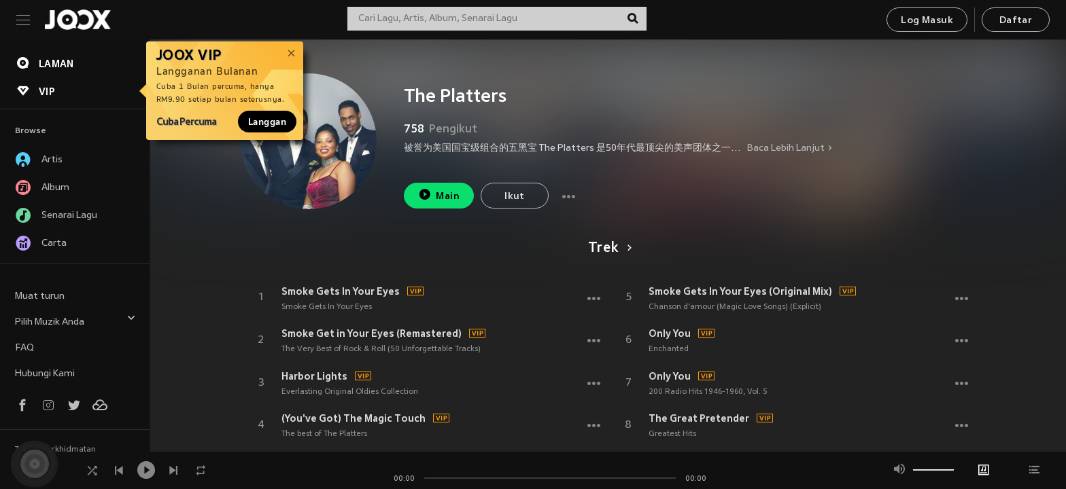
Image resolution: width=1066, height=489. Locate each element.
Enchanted (669, 349)
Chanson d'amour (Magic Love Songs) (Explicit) (735, 307)
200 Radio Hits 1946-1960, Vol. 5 (708, 392)
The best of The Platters (324, 434)
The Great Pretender (699, 418)
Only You (670, 333)
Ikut (514, 197)
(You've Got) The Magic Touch (353, 418)
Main (439, 194)
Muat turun (40, 296)
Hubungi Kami (45, 374)
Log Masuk (927, 21)
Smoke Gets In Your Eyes (340, 291)
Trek (607, 248)
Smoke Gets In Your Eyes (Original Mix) (740, 291)
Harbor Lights (314, 376)
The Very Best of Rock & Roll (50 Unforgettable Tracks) (381, 349)
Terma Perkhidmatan (55, 449)
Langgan (267, 121)
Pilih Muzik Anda (75, 320)
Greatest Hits (672, 434)
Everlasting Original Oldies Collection (349, 392)
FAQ (24, 348)
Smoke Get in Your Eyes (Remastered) (371, 333)
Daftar (1015, 21)
